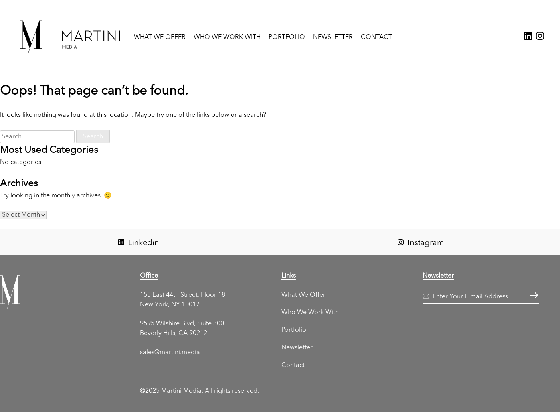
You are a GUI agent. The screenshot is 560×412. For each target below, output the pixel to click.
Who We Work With (227, 37)
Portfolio (287, 37)
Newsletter (333, 37)
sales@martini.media (170, 352)
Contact (376, 37)
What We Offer (160, 37)
